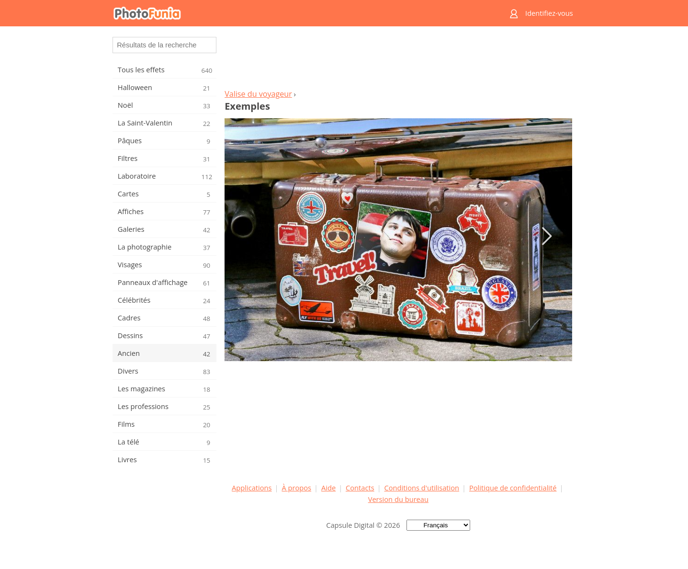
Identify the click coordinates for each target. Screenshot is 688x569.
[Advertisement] (398, 60)
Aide (328, 487)
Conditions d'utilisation (422, 487)
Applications (251, 487)
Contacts (360, 487)
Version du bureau (398, 499)
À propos (296, 487)
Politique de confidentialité (513, 487)
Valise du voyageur (258, 94)
